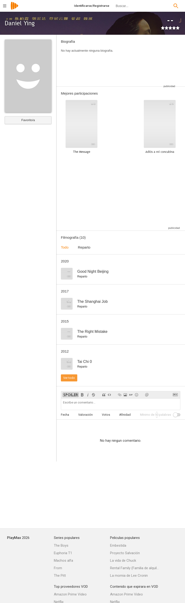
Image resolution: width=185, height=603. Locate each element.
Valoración (85, 414)
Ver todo (69, 378)
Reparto (84, 247)
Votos (106, 414)
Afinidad (125, 414)
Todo (65, 247)
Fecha (65, 414)
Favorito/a (28, 120)
